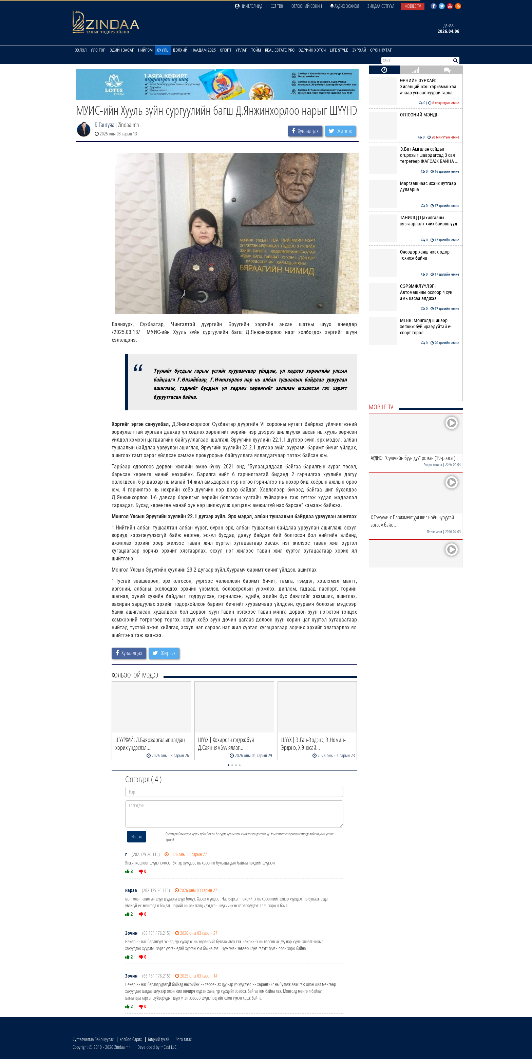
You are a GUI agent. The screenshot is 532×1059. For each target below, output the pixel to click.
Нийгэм (145, 50)
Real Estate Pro (279, 50)
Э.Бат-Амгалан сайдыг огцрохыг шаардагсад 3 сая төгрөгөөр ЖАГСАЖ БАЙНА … (414, 155)
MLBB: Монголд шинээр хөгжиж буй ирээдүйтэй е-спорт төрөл (414, 326)
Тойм (256, 50)
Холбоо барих (131, 1039)
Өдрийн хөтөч (312, 50)
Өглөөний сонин (306, 6)
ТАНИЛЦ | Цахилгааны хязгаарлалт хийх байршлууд (414, 221)
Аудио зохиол (344, 6)
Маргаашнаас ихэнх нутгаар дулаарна (414, 186)
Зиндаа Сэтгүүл (380, 6)
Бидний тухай (158, 1039)
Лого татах (183, 1039)
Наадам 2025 (203, 50)
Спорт (225, 50)
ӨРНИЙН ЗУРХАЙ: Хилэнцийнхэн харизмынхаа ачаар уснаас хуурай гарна (414, 86)
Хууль (163, 50)
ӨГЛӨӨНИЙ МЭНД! (414, 115)
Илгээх (136, 836)
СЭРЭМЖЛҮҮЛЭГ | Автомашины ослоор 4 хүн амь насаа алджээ (414, 292)
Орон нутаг (381, 50)
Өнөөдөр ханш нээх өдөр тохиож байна (414, 255)
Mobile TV (412, 6)
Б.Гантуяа (104, 124)
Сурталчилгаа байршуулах (93, 1039)
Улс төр (98, 50)
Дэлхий (180, 50)
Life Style (339, 50)
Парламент (434, 532)
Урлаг (241, 50)
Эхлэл (81, 50)
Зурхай (359, 50)
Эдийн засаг (122, 50)
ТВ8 (277, 6)
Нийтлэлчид (248, 6)
